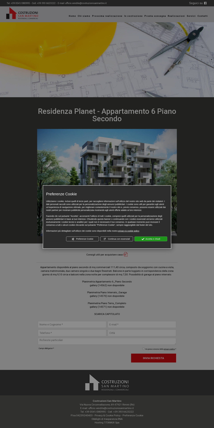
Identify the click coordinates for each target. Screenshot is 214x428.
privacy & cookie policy (128, 231)
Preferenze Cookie (82, 239)
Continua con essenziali (116, 239)
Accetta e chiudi (151, 239)
